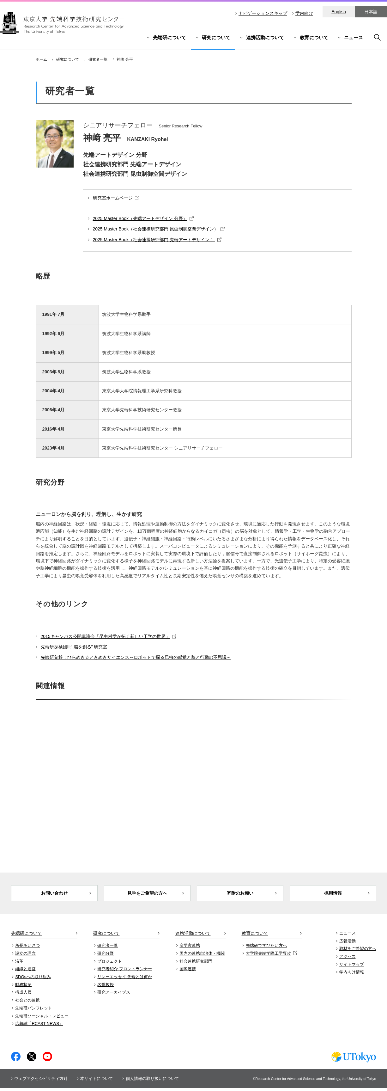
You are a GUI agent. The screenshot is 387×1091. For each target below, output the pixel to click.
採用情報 (333, 894)
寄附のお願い (240, 894)
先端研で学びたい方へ (266, 948)
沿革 (19, 964)
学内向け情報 (351, 975)
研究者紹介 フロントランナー (124, 972)
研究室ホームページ (116, 197)
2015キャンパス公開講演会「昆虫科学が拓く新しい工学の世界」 (108, 636)
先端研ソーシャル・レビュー (42, 1018)
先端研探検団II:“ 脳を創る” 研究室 (74, 646)
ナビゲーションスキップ (263, 13)
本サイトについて (96, 1081)
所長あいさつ (27, 948)
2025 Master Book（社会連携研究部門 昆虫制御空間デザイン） (159, 228)
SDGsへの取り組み (33, 979)
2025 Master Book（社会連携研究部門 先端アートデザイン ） (157, 239)
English (338, 11)
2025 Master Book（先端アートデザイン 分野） (143, 218)
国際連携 (187, 972)
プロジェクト (109, 964)
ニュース (353, 37)
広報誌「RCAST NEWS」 (39, 1026)
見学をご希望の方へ (147, 894)
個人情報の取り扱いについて (152, 1081)
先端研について (169, 37)
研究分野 (105, 956)
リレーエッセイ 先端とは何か (124, 979)
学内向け (304, 13)
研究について (216, 37)
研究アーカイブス (113, 995)
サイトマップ (351, 967)
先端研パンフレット (33, 1010)
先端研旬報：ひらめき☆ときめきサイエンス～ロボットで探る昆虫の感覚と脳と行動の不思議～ (136, 657)
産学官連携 (189, 948)
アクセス (347, 959)
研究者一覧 (97, 59)
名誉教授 (105, 987)
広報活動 (347, 943)
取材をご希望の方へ (357, 951)
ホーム (41, 59)
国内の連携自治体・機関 (202, 956)
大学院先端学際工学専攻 (271, 956)
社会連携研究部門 (195, 964)
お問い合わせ (54, 894)
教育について (314, 37)
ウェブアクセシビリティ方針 (41, 1081)
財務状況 (23, 987)
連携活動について (265, 37)
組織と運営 (25, 972)
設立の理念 (25, 956)
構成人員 (23, 995)
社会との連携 (27, 1003)
